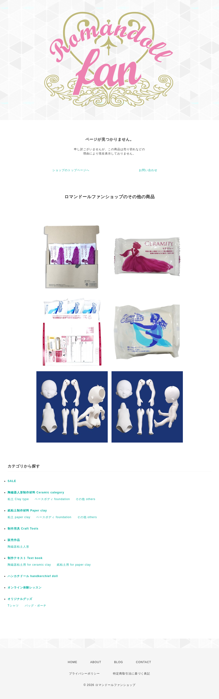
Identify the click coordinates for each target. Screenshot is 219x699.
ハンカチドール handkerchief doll (33, 576)
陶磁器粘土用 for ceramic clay (29, 564)
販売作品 (14, 540)
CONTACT (143, 662)
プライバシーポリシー (84, 673)
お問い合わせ (148, 170)
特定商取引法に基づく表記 (131, 673)
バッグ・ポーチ (35, 605)
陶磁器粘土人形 (18, 546)
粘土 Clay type (18, 499)
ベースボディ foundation (52, 499)
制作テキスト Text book (25, 558)
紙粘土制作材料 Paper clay (27, 510)
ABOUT (95, 662)
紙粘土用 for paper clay (74, 564)
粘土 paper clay (19, 517)
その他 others (85, 499)
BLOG (118, 662)
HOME (72, 662)
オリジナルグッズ (20, 599)
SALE (12, 481)
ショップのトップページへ (70, 170)
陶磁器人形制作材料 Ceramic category (36, 492)
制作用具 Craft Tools (23, 528)
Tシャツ (13, 605)
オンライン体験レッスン (25, 587)
